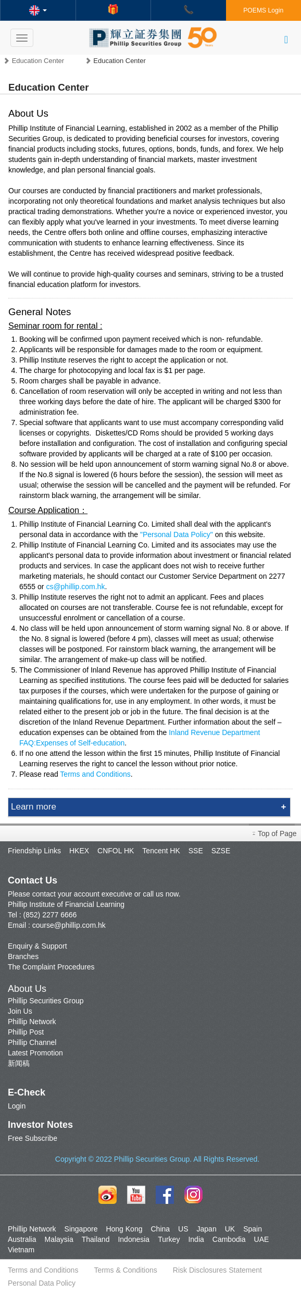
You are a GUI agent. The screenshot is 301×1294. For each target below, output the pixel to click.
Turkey (169, 1239)
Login (17, 1106)
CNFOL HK (115, 851)
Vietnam (21, 1250)
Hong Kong (124, 1229)
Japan (207, 1229)
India (196, 1239)
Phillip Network (32, 1021)
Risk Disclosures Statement (217, 1270)
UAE (261, 1239)
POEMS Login (263, 10)
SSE (196, 851)
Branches (23, 956)
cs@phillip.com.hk (75, 586)
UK (230, 1229)
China (160, 1229)
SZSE (221, 851)
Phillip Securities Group (46, 1001)
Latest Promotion (35, 1053)
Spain (252, 1229)
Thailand (96, 1239)
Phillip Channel (32, 1042)
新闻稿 (19, 1063)
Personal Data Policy (42, 1283)
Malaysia (58, 1239)
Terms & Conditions (125, 1270)
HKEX (79, 851)
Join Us (20, 1011)
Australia (22, 1239)
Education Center (38, 61)
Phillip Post (26, 1032)
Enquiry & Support (37, 946)
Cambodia (229, 1239)
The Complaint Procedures (51, 967)
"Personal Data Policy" (176, 534)
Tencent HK (161, 851)
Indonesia (133, 1239)
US (183, 1229)
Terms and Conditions (95, 774)
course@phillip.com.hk (69, 925)
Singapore (81, 1229)
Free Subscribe (32, 1138)
